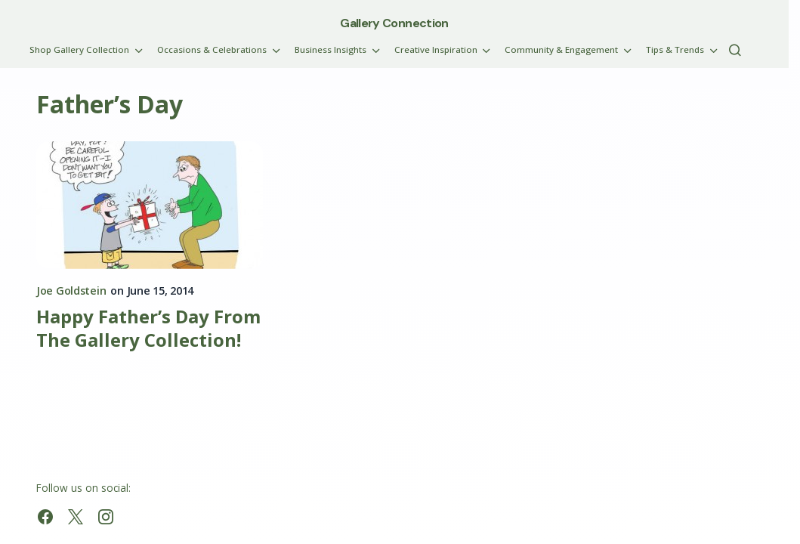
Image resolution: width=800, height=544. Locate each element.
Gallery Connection (394, 23)
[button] (735, 50)
